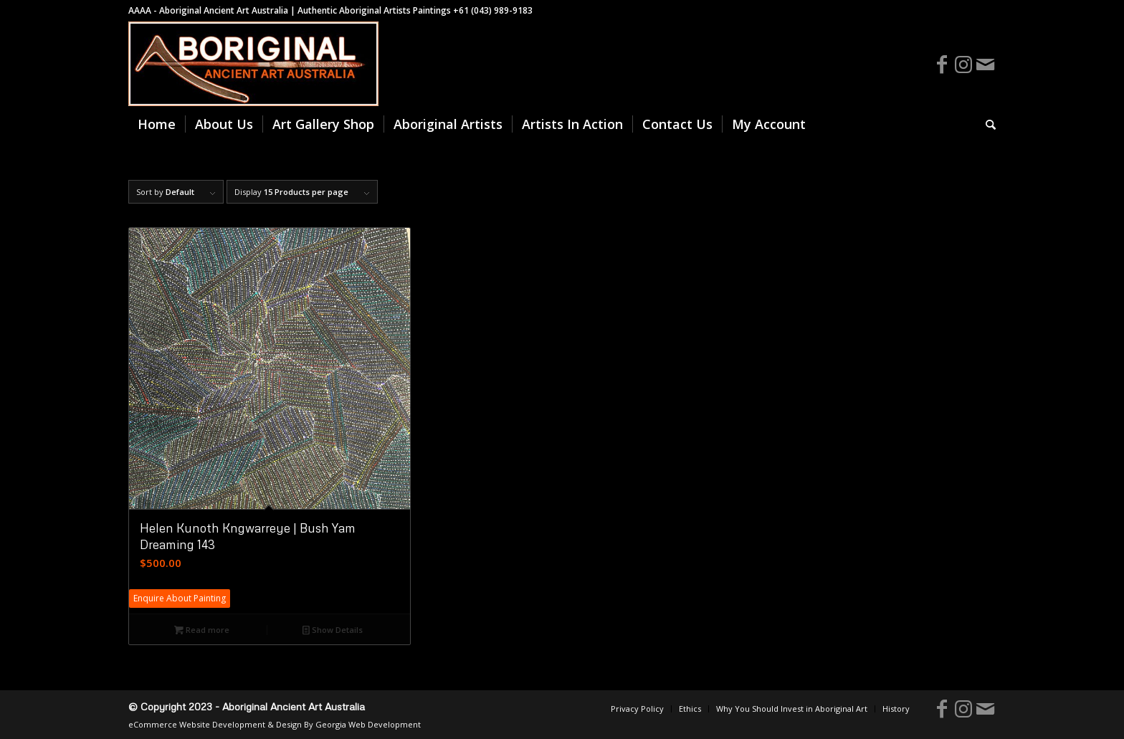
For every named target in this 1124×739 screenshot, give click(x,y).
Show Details (333, 630)
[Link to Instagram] (963, 64)
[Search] (986, 124)
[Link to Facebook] (942, 64)
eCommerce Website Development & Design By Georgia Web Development (274, 724)
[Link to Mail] (985, 64)
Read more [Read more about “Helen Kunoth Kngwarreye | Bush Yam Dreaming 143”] (201, 630)
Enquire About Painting (179, 598)
